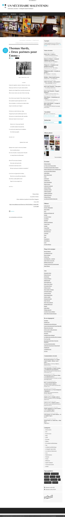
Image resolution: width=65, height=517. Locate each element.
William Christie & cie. (48, 262)
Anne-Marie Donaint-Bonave (50, 313)
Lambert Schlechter (48, 193)
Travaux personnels (49, 464)
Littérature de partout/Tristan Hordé (52, 345)
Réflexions (47, 460)
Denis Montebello (48, 182)
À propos (22, 14)
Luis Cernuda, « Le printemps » (25, 40)
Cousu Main (46, 228)
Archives (13, 14)
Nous (45, 235)
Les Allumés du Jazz (48, 253)
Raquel (45, 306)
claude (45, 397)
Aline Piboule (47, 266)
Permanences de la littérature (50, 324)
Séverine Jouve (47, 375)
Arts (46, 431)
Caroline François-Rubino (49, 311)
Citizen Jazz (46, 257)
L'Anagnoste (46, 347)
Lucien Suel (46, 178)
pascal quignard (48, 482)
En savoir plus (53, 515)
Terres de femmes (47, 331)
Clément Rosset (47, 197)
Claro (45, 176)
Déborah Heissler (48, 195)
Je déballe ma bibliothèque (50, 447)
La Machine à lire (47, 349)
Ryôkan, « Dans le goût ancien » (52, 77)
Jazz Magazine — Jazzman (49, 258)
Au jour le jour (48, 433)
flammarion (47, 479)
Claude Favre (47, 180)
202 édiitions (47, 240)
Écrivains (47, 439)
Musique (47, 456)
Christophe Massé (48, 286)
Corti (45, 242)
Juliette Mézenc (47, 187)
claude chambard (48, 408)
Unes (45, 237)
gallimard (47, 476)
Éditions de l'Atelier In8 (49, 213)
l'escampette (47, 473)
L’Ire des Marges (47, 244)
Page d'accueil (36, 40)
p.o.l (59, 479)
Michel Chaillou (47, 163)
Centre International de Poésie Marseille (52, 326)
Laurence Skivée (47, 293)
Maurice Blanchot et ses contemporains (52, 169)
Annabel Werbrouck (48, 304)
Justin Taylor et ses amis (49, 260)
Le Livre (45, 351)
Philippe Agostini (47, 310)
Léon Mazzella (47, 368)
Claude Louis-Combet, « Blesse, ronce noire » (52, 361)
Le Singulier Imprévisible (50, 449)
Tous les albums (58, 157)
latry (45, 382)
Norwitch (46, 333)
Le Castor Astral (47, 216)
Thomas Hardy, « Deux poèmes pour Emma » (23, 52)
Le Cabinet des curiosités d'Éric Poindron (52, 337)
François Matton (47, 278)
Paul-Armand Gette (48, 295)
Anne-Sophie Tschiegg (49, 289)
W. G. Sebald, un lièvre (54, 397)
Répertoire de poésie (48, 328)
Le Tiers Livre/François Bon (50, 165)
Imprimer (11, 211)
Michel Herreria (47, 275)
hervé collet (52, 476)
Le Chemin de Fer (47, 229)
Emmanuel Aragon (48, 298)
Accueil (5, 14)
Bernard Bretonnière (49, 359)
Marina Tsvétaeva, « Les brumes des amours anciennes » (27, 42)
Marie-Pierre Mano (48, 284)
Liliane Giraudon (47, 191)
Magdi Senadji (47, 280)
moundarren (55, 482)
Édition (46, 441)
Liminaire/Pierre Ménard (49, 335)
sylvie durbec (47, 414)
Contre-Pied (46, 224)
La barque (46, 233)
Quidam (45, 226)
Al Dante (46, 220)
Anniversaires (48, 429)
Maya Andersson (47, 282)
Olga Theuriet (47, 300)
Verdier (45, 215)
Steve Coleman (47, 255)
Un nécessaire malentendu (28, 5)
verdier (58, 476)
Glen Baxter (46, 276)
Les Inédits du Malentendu (50, 451)
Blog (46, 435)
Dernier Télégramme (48, 207)
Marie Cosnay (47, 184)
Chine (46, 437)
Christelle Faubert (48, 291)
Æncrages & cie (47, 231)
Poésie (46, 458)
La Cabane (46, 218)
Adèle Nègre (46, 308)
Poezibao (46, 320)
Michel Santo (47, 420)
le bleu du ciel (47, 205)
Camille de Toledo (48, 189)
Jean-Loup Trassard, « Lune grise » (52, 86)
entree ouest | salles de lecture (50, 329)
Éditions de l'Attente (48, 222)
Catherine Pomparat (48, 186)
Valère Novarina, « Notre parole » (52, 81)
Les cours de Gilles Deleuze (50, 171)
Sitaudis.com (46, 322)
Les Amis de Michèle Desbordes (50, 198)
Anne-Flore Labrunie (48, 302)
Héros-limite (46, 209)
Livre (46, 453)
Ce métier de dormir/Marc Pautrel (51, 167)
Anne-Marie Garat (48, 175)
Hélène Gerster (47, 287)
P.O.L (45, 211)
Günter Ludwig (47, 297)
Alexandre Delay (47, 273)
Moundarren (46, 239)
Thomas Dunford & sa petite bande (51, 264)
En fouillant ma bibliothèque (51, 443)
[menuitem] (6, 14)
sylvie (45, 402)
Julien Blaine (46, 173)
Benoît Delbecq (47, 251)
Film (46, 445)
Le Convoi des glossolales (49, 343)
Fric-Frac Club (47, 339)
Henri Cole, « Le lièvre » (50, 54)
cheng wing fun (54, 479)
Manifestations (48, 454)
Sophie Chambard (49, 462)
